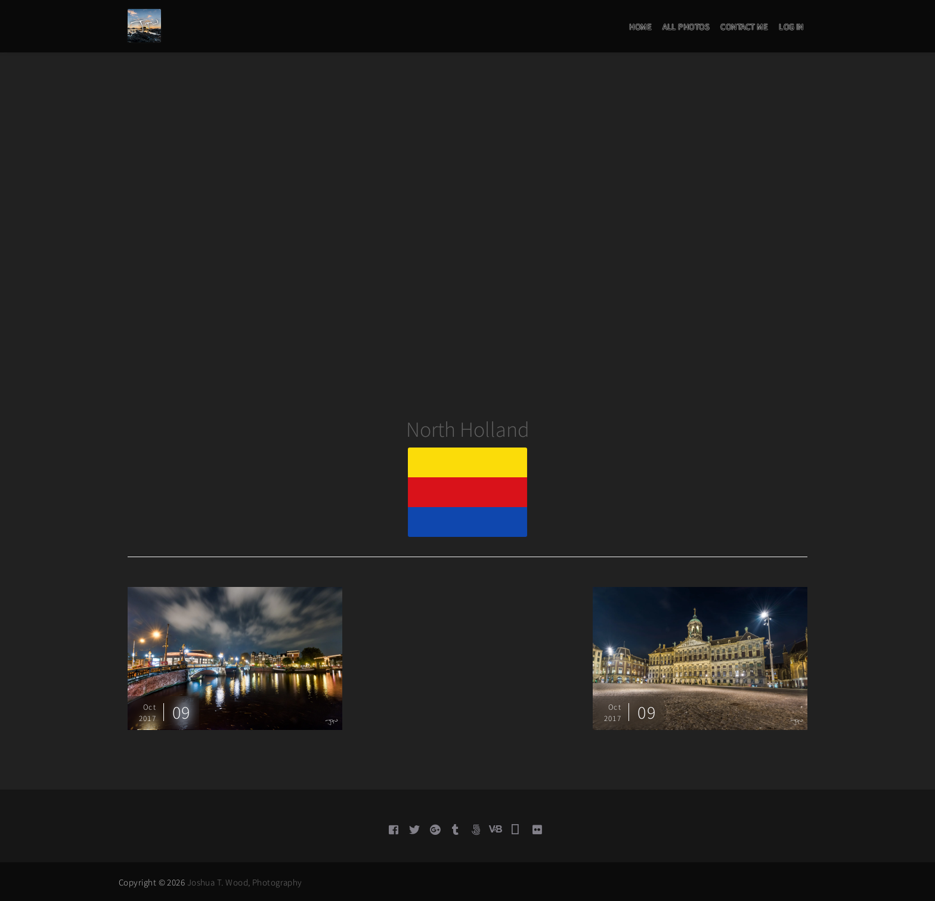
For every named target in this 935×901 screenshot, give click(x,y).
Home (640, 26)
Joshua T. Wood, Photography (244, 882)
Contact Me (743, 26)
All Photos (685, 26)
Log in (791, 26)
